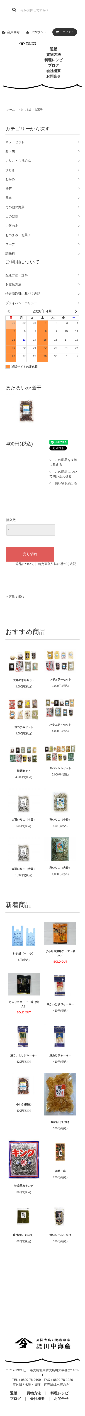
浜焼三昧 (60, 1171)
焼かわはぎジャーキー (60, 1004)
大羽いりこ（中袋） (24, 819)
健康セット (24, 770)
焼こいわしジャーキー (23, 1055)
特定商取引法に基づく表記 (57, 564)
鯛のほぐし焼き (60, 1122)
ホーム (11, 109)
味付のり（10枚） (24, 1235)
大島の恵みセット (24, 680)
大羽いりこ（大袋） (24, 869)
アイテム (64, 32)
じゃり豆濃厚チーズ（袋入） (60, 953)
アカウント (39, 32)
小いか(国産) (24, 1104)
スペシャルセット (60, 768)
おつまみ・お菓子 (32, 109)
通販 (53, 49)
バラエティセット (60, 724)
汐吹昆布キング (23, 1185)
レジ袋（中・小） (24, 953)
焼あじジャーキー (60, 1055)
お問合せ (53, 76)
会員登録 (13, 32)
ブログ (53, 65)
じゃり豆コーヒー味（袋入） (24, 1004)
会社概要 (53, 71)
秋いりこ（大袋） (60, 867)
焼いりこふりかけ (60, 1235)
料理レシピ (53, 60)
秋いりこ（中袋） (60, 819)
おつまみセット (23, 727)
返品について (24, 564)
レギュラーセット (60, 679)
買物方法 (53, 54)
